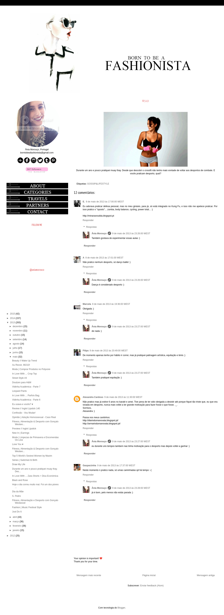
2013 (13, 322)
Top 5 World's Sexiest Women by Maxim (32, 456)
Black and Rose (20, 480)
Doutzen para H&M (21, 382)
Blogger (121, 607)
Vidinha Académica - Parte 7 (26, 386)
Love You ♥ (17, 444)
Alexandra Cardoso (93, 397)
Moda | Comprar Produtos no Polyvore (31, 369)
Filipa (85, 350)
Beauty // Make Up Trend (24, 360)
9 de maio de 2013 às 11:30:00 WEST (123, 397)
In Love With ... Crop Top (24, 373)
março (16, 521)
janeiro (16, 530)
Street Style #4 (19, 378)
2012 (13, 535)
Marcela (87, 304)
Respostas (91, 227)
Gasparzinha (89, 465)
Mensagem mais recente (89, 575)
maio (15, 356)
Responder (88, 220)
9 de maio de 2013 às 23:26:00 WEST (131, 233)
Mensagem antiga (206, 575)
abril (15, 517)
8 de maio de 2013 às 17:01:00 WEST (104, 257)
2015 (13, 313)
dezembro (18, 326)
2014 (13, 318)
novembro (18, 330)
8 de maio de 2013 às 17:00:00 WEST (105, 201)
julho (15, 348)
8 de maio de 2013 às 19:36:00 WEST (111, 304)
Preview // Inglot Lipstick (24, 428)
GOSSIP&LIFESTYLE (98, 183)
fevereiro (17, 526)
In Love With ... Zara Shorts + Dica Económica (35, 476)
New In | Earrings (20, 433)
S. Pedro (16, 496)
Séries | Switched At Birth (24, 460)
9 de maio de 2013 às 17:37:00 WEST (116, 465)
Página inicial (149, 575)
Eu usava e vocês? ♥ (22, 404)
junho (16, 352)
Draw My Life (18, 464)
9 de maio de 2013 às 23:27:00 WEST (131, 326)
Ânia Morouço (99, 233)
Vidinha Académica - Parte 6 (26, 399)
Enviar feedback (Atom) (152, 585)
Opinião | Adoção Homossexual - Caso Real (34, 417)
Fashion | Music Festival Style (27, 507)
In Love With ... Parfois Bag (25, 395)
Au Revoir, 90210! (21, 365)
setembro (18, 339)
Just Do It (17, 511)
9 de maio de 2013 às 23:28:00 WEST (131, 488)
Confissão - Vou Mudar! (23, 412)
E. (84, 201)
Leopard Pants (19, 391)
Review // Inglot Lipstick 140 (26, 408)
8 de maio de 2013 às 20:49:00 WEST (108, 350)
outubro (17, 335)
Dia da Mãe (18, 491)
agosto (16, 343)
